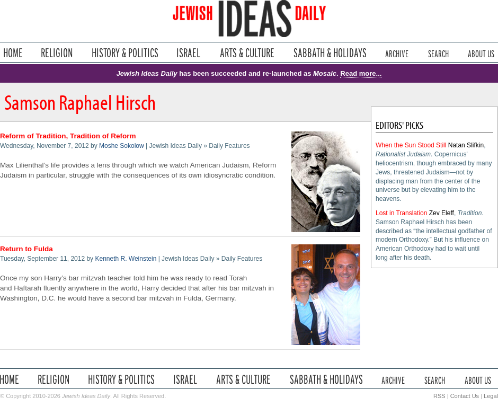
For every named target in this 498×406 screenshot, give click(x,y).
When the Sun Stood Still (411, 145)
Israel (188, 52)
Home (13, 52)
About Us (481, 52)
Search (438, 52)
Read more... (360, 73)
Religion (57, 52)
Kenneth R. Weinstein (125, 258)
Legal (491, 396)
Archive (396, 52)
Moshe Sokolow (121, 145)
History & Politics (125, 52)
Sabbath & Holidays (330, 52)
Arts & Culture (247, 52)
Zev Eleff (441, 213)
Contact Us (464, 396)
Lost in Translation (401, 213)
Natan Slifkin (466, 145)
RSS (439, 396)
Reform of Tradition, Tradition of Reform (68, 136)
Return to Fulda (26, 249)
